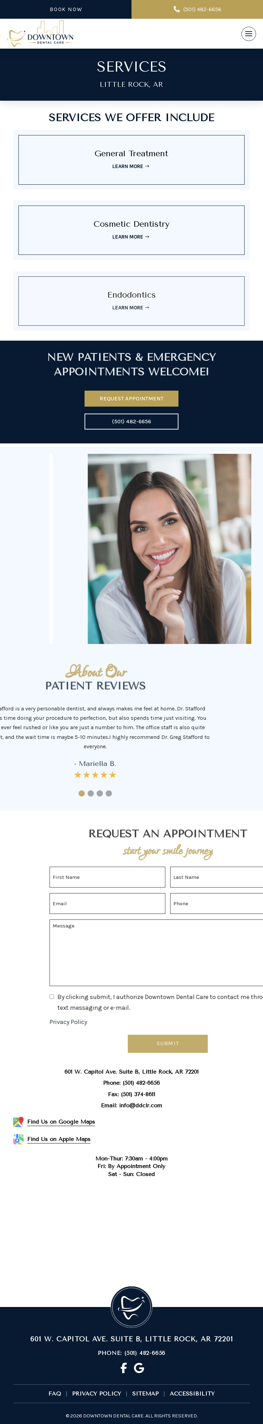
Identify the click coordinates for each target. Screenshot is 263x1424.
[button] (248, 34)
